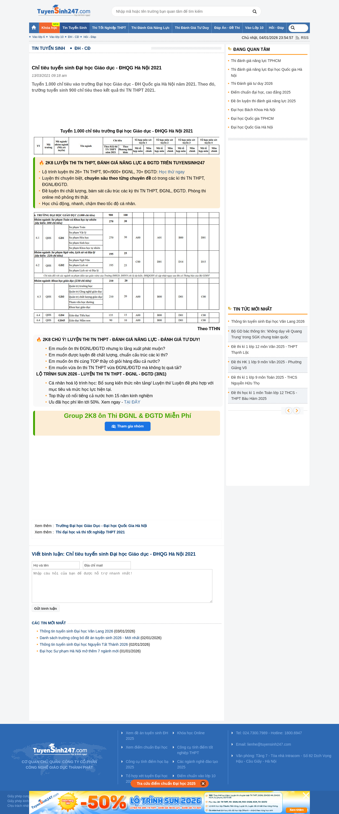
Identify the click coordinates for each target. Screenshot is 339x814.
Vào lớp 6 (38, 36)
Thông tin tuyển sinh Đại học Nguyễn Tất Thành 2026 (84, 644)
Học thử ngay (172, 172)
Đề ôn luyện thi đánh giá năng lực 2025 (263, 101)
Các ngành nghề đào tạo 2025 (197, 764)
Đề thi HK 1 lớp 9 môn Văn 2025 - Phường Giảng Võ (266, 365)
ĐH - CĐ (73, 36)
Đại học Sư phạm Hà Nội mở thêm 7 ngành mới (79, 651)
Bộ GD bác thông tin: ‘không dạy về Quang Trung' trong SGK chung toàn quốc (266, 334)
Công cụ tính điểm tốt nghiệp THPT (195, 750)
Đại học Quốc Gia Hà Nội (252, 127)
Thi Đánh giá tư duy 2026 (252, 83)
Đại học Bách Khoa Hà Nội (253, 110)
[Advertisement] (128, 115)
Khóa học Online (191, 733)
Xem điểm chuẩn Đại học (146, 747)
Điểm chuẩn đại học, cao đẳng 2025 (261, 92)
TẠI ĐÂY (132, 402)
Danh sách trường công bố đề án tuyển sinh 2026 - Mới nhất (90, 638)
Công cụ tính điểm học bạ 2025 (147, 764)
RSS (305, 38)
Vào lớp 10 (56, 36)
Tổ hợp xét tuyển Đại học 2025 (147, 779)
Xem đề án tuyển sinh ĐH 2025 (147, 736)
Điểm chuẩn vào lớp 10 (196, 776)
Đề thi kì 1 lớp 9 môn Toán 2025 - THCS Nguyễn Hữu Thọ (264, 380)
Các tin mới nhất (49, 623)
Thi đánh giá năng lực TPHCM (256, 61)
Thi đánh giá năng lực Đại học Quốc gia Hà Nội (266, 72)
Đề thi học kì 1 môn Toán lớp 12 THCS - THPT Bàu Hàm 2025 (264, 396)
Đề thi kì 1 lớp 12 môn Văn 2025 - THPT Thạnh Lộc (264, 349)
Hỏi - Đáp (89, 36)
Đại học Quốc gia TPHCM (252, 118)
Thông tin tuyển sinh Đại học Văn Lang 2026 (76, 631)
